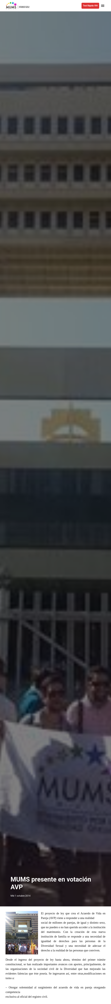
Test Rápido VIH (90, 5)
